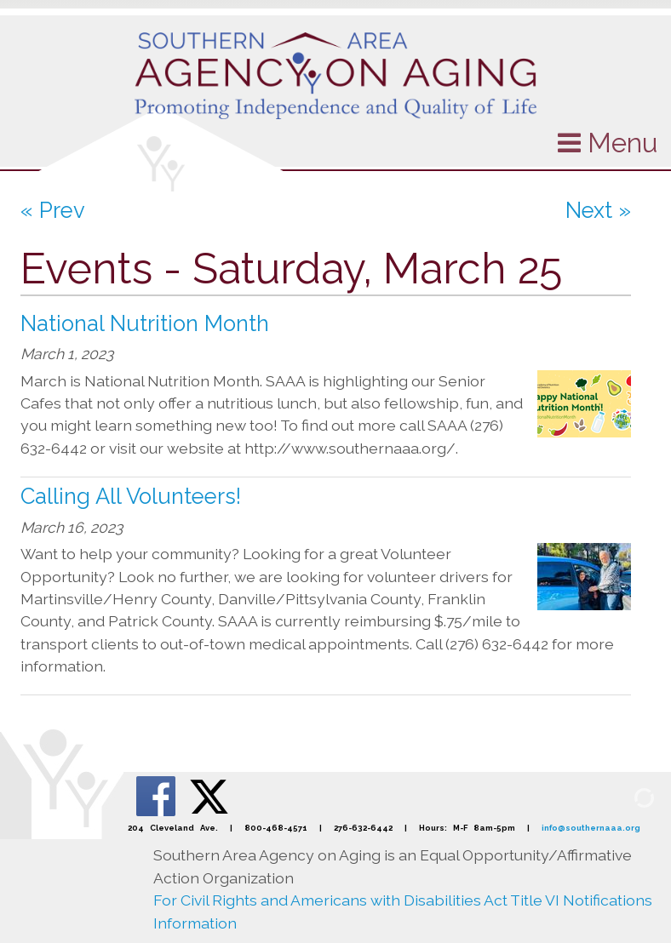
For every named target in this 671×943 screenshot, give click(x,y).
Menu (607, 142)
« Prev (52, 210)
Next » (598, 210)
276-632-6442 (363, 827)
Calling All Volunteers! (130, 496)
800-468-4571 (275, 827)
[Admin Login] (624, 797)
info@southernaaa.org (591, 827)
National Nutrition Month (144, 323)
